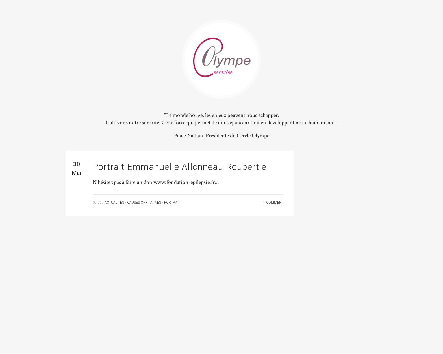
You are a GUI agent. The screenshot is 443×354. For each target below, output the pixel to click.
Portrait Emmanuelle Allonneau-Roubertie (179, 166)
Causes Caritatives (144, 203)
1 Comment (273, 203)
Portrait (172, 203)
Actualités (114, 203)
